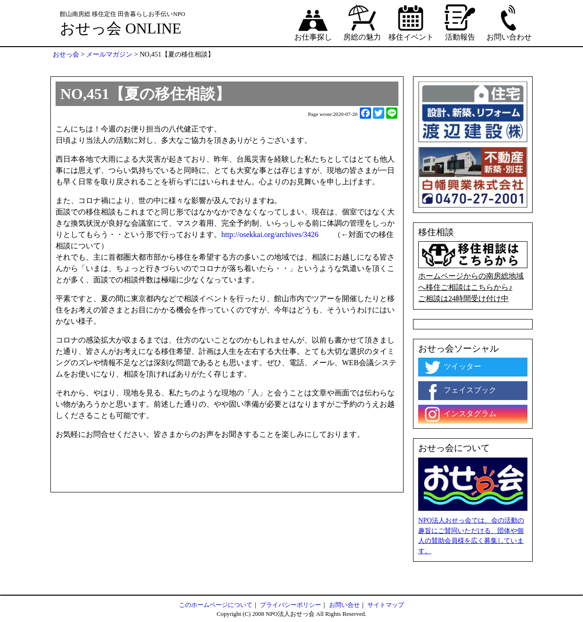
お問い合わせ (509, 22)
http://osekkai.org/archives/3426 (269, 234)
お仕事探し (313, 22)
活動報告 (460, 22)
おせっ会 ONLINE (120, 28)
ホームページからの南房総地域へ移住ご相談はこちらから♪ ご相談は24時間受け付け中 (472, 272)
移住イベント (411, 22)
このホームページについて (215, 605)
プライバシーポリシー (290, 605)
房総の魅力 (362, 22)
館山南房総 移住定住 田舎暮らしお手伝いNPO (122, 14)
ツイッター (452, 367)
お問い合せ (344, 605)
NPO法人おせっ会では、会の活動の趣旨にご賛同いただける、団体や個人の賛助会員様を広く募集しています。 (471, 535)
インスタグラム (459, 414)
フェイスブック (459, 390)
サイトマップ (385, 605)
